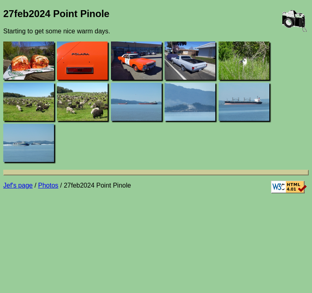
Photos (48, 185)
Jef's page (17, 185)
